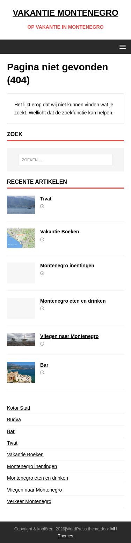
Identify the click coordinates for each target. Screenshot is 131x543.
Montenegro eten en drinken (72, 301)
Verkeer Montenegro (29, 501)
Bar (44, 365)
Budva (14, 419)
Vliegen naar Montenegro (69, 336)
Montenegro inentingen (67, 265)
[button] (121, 46)
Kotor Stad (18, 408)
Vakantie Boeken (59, 231)
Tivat (45, 199)
